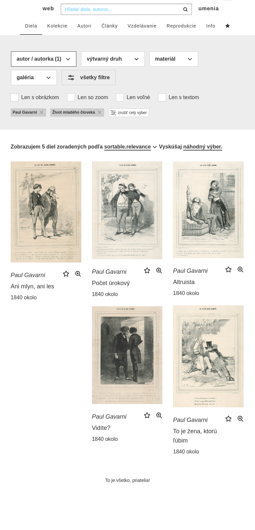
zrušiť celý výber (129, 125)
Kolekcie (57, 38)
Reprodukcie (182, 38)
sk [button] (228, 10)
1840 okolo (24, 310)
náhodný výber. (202, 159)
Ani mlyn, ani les (32, 299)
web (48, 22)
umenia (208, 22)
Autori (84, 38)
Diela (31, 38)
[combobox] (126, 22)
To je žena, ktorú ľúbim (195, 449)
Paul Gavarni (28, 288)
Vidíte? (101, 441)
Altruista (184, 295)
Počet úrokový (111, 296)
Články (110, 38)
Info (210, 38)
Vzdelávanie (142, 38)
